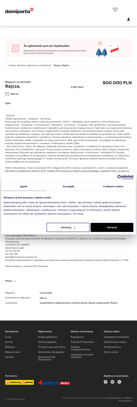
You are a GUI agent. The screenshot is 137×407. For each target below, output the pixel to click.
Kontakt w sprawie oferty (52, 346)
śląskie (58, 302)
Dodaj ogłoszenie (47, 336)
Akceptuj (112, 227)
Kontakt (9, 356)
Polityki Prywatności (125, 399)
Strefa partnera (112, 346)
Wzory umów (111, 351)
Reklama (10, 346)
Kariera (9, 341)
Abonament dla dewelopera (46, 358)
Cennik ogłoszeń (47, 341)
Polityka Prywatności (82, 341)
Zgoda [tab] (23, 186)
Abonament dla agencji (51, 351)
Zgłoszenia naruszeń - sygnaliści (83, 355)
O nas (8, 336)
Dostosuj (68, 227)
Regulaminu (115, 397)
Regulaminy (77, 336)
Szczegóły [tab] (68, 186)
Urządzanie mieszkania (116, 336)
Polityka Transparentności (80, 348)
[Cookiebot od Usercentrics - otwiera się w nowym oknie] (119, 177)
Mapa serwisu (12, 351)
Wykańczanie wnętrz (115, 341)
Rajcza (114, 302)
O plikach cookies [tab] (113, 186)
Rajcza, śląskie (61, 65)
